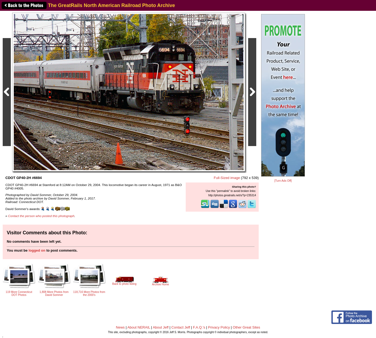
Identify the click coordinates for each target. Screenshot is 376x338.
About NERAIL (138, 327)
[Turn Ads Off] (283, 180)
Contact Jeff (180, 327)
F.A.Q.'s (199, 327)
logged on (37, 250)
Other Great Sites (246, 327)
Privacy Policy (219, 327)
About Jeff (160, 327)
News (120, 327)
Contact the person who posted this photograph (41, 216)
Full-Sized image (227, 178)
